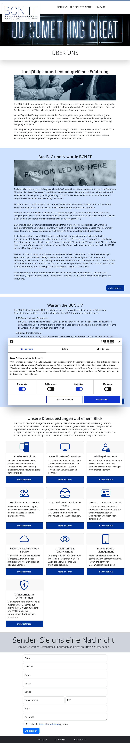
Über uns (62, 7)
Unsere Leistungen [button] (80, 7)
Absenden (31, 730)
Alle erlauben (102, 399)
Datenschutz (80, 739)
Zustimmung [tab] (27, 349)
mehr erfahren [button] (115, 288)
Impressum (60, 739)
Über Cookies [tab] (103, 349)
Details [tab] (65, 349)
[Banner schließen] (119, 341)
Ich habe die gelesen (47, 724)
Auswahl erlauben (64, 399)
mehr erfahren (24, 479)
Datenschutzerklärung (49, 724)
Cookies (42, 739)
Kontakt (100, 7)
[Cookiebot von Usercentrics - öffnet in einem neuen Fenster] (103, 341)
